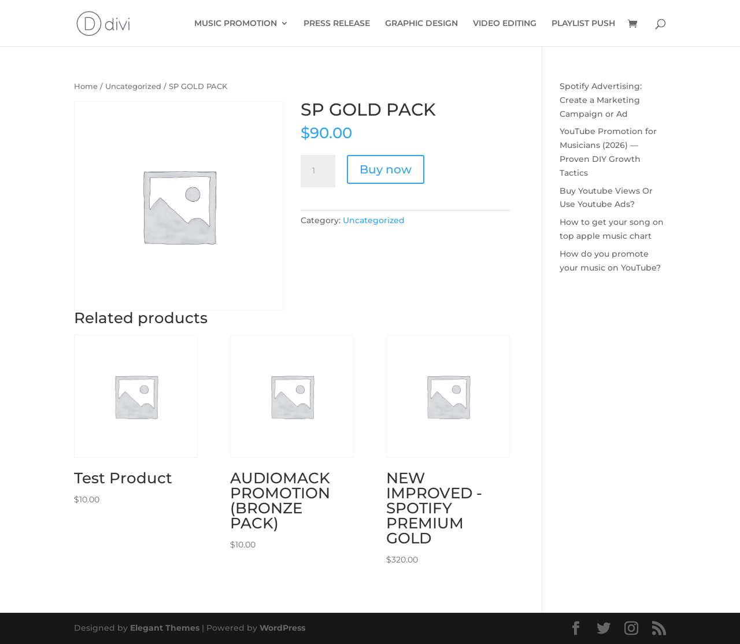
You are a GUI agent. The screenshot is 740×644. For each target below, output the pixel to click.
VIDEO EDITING (504, 23)
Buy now (386, 169)
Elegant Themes (164, 628)
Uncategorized (133, 86)
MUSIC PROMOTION (235, 23)
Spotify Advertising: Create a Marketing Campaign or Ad (601, 100)
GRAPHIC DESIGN (421, 23)
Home (86, 86)
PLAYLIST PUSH (583, 23)
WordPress (282, 628)
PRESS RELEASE (337, 23)
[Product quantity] (318, 171)
